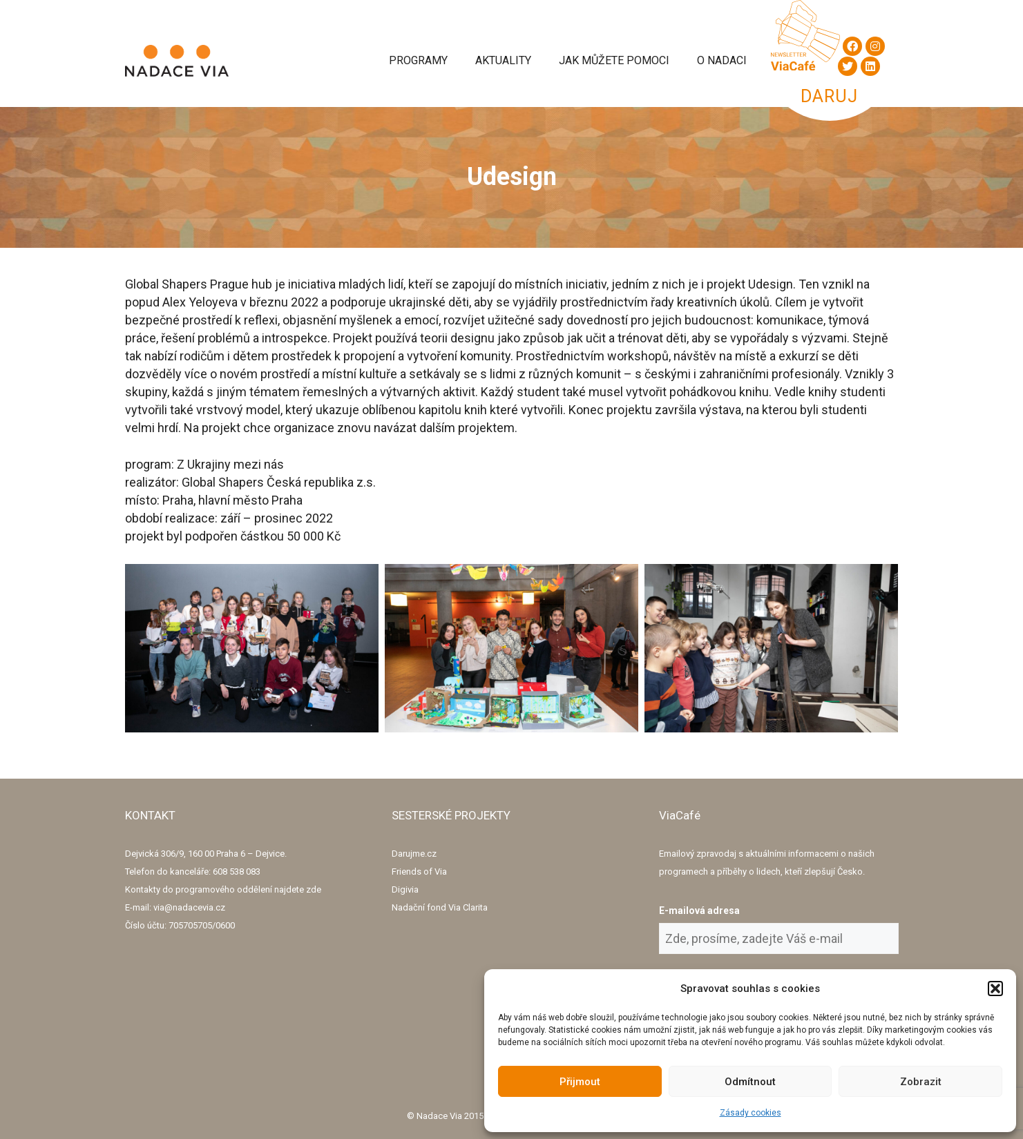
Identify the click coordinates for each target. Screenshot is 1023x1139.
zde (313, 889)
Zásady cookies (750, 1113)
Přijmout (580, 1081)
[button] (995, 988)
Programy (418, 60)
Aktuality (503, 60)
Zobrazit (920, 1081)
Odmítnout (750, 1081)
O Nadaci (722, 60)
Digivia (405, 889)
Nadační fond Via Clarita (440, 907)
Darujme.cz (414, 853)
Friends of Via (419, 871)
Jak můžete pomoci (614, 60)
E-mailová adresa (699, 910)
